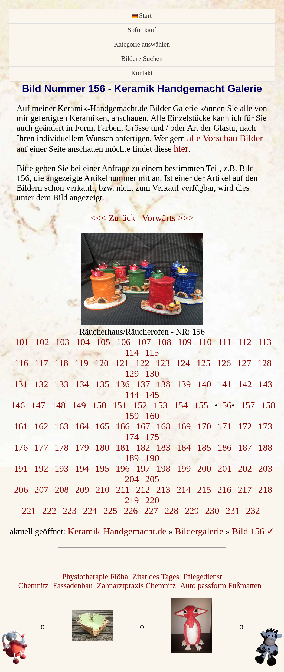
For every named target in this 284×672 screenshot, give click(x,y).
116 (21, 363)
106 (124, 342)
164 (82, 426)
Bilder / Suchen (141, 58)
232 (253, 510)
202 (245, 468)
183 (163, 447)
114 (132, 352)
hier (181, 148)
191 (21, 468)
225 (110, 510)
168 (163, 426)
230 (212, 510)
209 (82, 489)
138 (163, 384)
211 (122, 489)
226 (131, 510)
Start (142, 15)
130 (152, 373)
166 (123, 426)
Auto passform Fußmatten (220, 585)
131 (21, 384)
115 (152, 352)
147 (38, 405)
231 (233, 510)
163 (62, 426)
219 (132, 500)
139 (184, 384)
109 (185, 342)
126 (224, 363)
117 (41, 363)
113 (264, 342)
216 (224, 489)
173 (265, 426)
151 (120, 405)
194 (82, 468)
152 (140, 405)
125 (204, 363)
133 (62, 384)
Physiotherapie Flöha (95, 576)
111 (224, 342)
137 (143, 384)
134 (82, 384)
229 (192, 510)
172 (245, 426)
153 (161, 405)
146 (18, 405)
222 (49, 510)
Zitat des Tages (155, 576)
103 (63, 342)
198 (163, 468)
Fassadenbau (73, 585)
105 (103, 342)
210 (103, 489)
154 (181, 405)
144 (132, 394)
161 (21, 426)
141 (225, 384)
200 (204, 468)
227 (151, 510)
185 (204, 447)
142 (245, 384)
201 (225, 468)
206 (21, 489)
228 (172, 510)
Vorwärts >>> (168, 218)
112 (244, 342)
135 (102, 384)
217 (245, 489)
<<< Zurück (113, 218)
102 (42, 342)
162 (41, 426)
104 (83, 342)
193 (62, 468)
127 (244, 363)
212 (143, 489)
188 (265, 447)
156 (225, 405)
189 (132, 458)
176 (21, 447)
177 (41, 447)
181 (123, 447)
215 (204, 489)
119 (81, 363)
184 (184, 447)
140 (204, 384)
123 (163, 363)
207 (41, 489)
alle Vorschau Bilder (225, 138)
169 (184, 426)
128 (264, 363)
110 (205, 342)
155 (201, 405)
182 (143, 447)
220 (152, 500)
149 (79, 405)
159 (132, 416)
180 (102, 447)
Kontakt (141, 73)
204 (132, 479)
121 (122, 363)
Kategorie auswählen (142, 44)
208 (62, 489)
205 (152, 479)
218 (265, 489)
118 (61, 363)
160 (152, 416)
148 (59, 405)
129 (132, 373)
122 (142, 363)
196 (123, 468)
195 (102, 468)
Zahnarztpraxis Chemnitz (136, 585)
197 (143, 468)
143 (265, 384)
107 (144, 342)
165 (102, 426)
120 (101, 363)
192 (41, 468)
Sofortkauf (142, 30)
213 (163, 489)
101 (22, 342)
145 (152, 394)
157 (248, 405)
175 (152, 437)
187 (245, 447)
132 (41, 384)
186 (225, 447)
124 (183, 363)
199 (184, 468)
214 (184, 489)
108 (164, 342)
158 (268, 405)
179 (82, 447)
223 (70, 510)
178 (62, 447)
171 (225, 426)
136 (123, 384)
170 (204, 426)
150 (99, 405)
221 (29, 510)
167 (143, 426)
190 (152, 458)
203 (265, 468)
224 (90, 510)
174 (132, 437)
